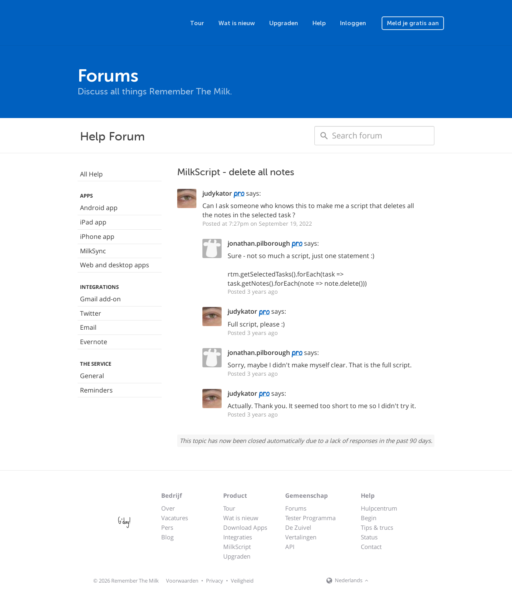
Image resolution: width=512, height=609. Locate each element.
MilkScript (237, 547)
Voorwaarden (182, 580)
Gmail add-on (100, 298)
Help (319, 23)
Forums (295, 508)
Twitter (90, 313)
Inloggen (353, 23)
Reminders (96, 390)
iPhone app (97, 236)
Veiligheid (242, 580)
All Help (91, 174)
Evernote (93, 341)
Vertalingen (300, 537)
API (289, 547)
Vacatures (174, 518)
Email (88, 327)
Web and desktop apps (114, 264)
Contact (371, 547)
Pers (167, 527)
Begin (368, 518)
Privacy (214, 580)
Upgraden (283, 23)
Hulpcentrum (379, 508)
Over (168, 508)
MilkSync (93, 250)
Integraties (237, 537)
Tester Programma (310, 518)
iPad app (93, 222)
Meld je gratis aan (413, 23)
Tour (197, 23)
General (92, 375)
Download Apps (245, 527)
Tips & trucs (377, 527)
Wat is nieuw (236, 23)
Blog (167, 537)
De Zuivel (298, 527)
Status (369, 537)
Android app (99, 207)
